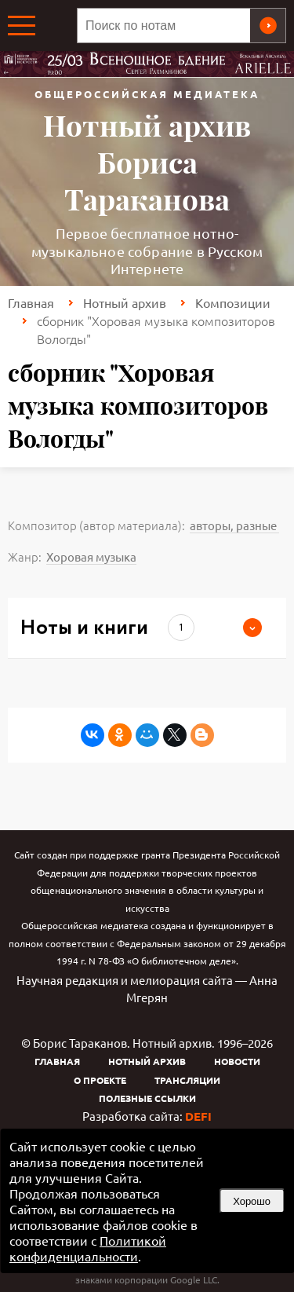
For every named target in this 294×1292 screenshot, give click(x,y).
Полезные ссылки (147, 1098)
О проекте (100, 1080)
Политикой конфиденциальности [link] (87, 1248)
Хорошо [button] (251, 1201)
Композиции (232, 302)
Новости (237, 1061)
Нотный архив (124, 302)
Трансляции (187, 1080)
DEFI (198, 1116)
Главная (31, 302)
